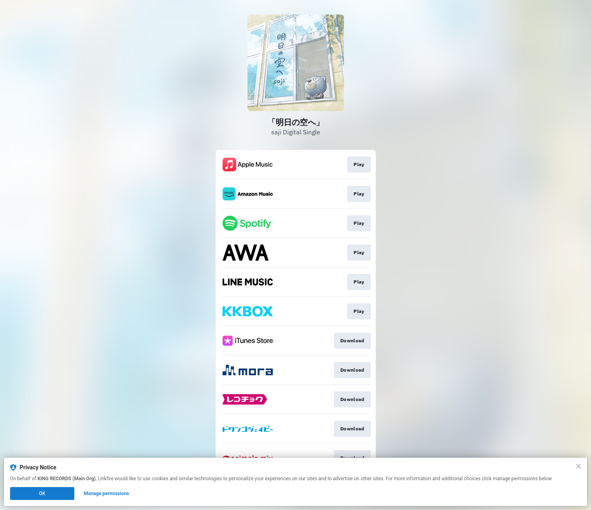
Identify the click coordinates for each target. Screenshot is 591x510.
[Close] (578, 466)
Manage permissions (106, 493)
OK (42, 493)
